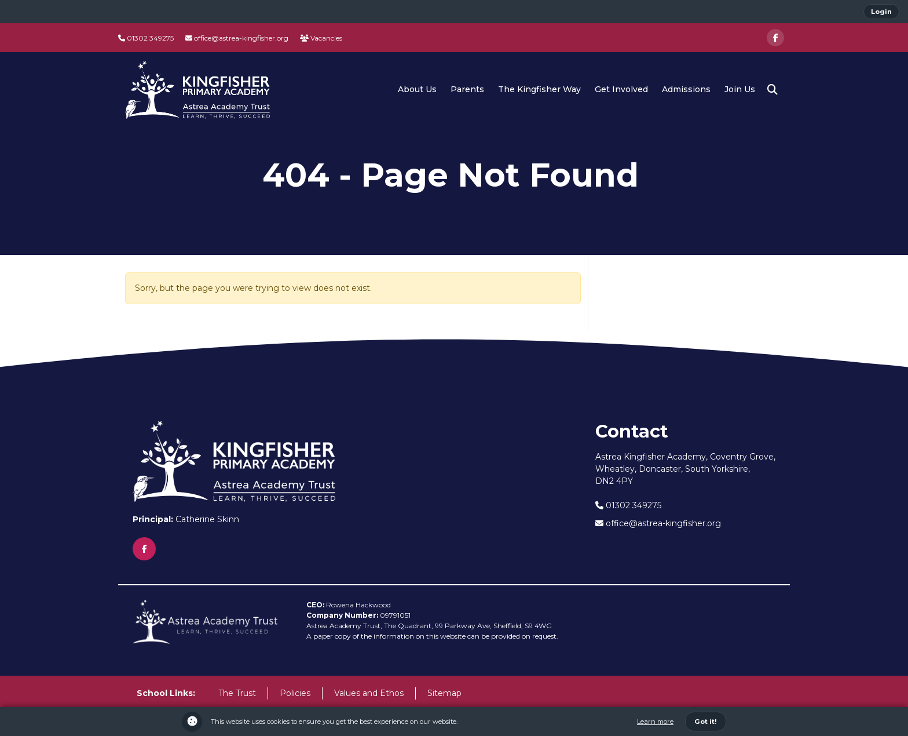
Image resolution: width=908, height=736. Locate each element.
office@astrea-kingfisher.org (236, 38)
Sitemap (444, 693)
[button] (772, 89)
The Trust (237, 693)
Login (881, 12)
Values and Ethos (369, 693)
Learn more (655, 721)
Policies (295, 693)
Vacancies (321, 38)
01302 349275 (146, 38)
